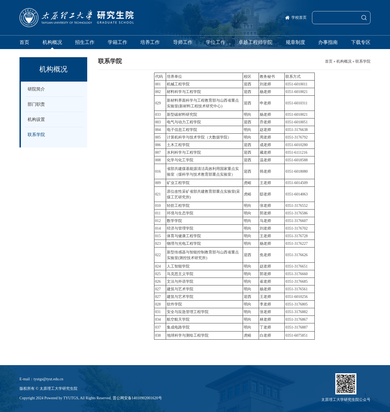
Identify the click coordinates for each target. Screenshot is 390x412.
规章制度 (295, 42)
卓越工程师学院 (255, 42)
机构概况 (52, 42)
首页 (24, 42)
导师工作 (183, 42)
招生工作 (85, 42)
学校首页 (299, 17)
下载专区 (360, 42)
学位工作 (215, 42)
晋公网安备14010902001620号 (137, 398)
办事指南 (328, 42)
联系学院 (362, 61)
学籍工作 (117, 42)
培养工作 (150, 42)
